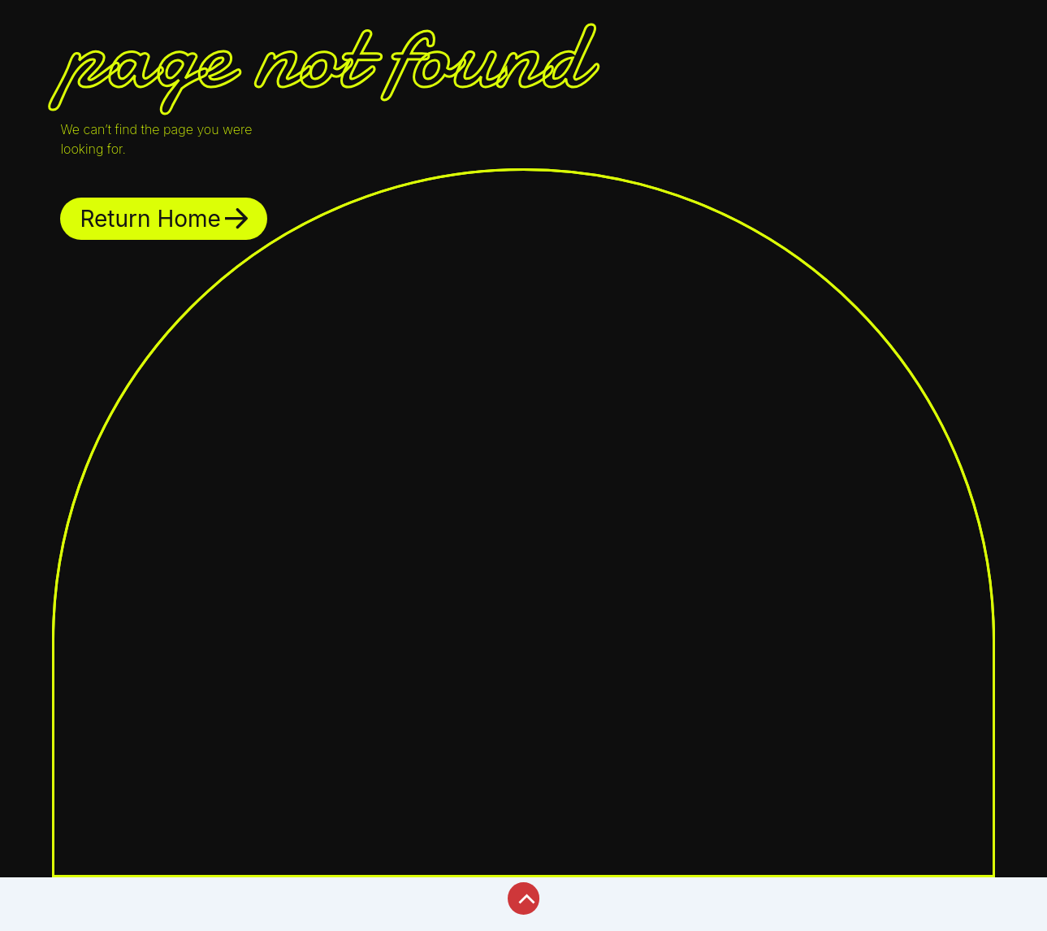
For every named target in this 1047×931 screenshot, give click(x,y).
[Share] (128, 892)
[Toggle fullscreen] (76, 892)
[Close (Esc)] (180, 892)
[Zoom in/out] (24, 892)
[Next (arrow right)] (76, 919)
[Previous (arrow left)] (24, 919)
